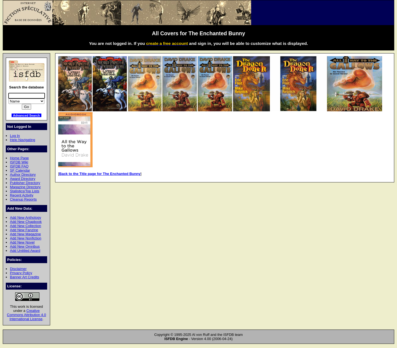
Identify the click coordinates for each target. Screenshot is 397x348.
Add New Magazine (25, 234)
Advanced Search (26, 115)
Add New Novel (22, 242)
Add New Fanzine (24, 230)
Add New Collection (25, 226)
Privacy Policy (21, 273)
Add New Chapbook (26, 222)
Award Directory (22, 179)
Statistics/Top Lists (24, 191)
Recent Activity (21, 195)
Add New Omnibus (25, 246)
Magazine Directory (25, 187)
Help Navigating (22, 140)
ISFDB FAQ (19, 166)
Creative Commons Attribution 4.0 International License (26, 315)
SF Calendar (20, 170)
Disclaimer (18, 269)
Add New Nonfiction (25, 238)
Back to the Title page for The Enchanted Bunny (100, 174)
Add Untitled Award (25, 251)
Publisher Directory (25, 183)
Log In (15, 136)
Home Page (19, 158)
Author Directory (23, 174)
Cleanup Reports (23, 199)
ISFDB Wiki (19, 162)
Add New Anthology (25, 217)
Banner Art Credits (24, 277)
